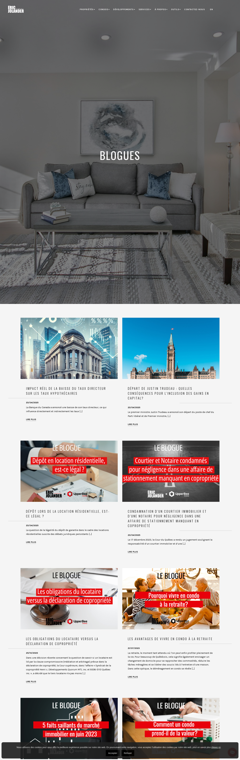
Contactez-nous (194, 9)
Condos (103, 9)
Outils (175, 9)
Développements (123, 9)
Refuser (128, 753)
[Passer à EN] (211, 9)
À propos (160, 9)
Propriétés (86, 9)
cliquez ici (216, 747)
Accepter (112, 753)
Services (144, 9)
